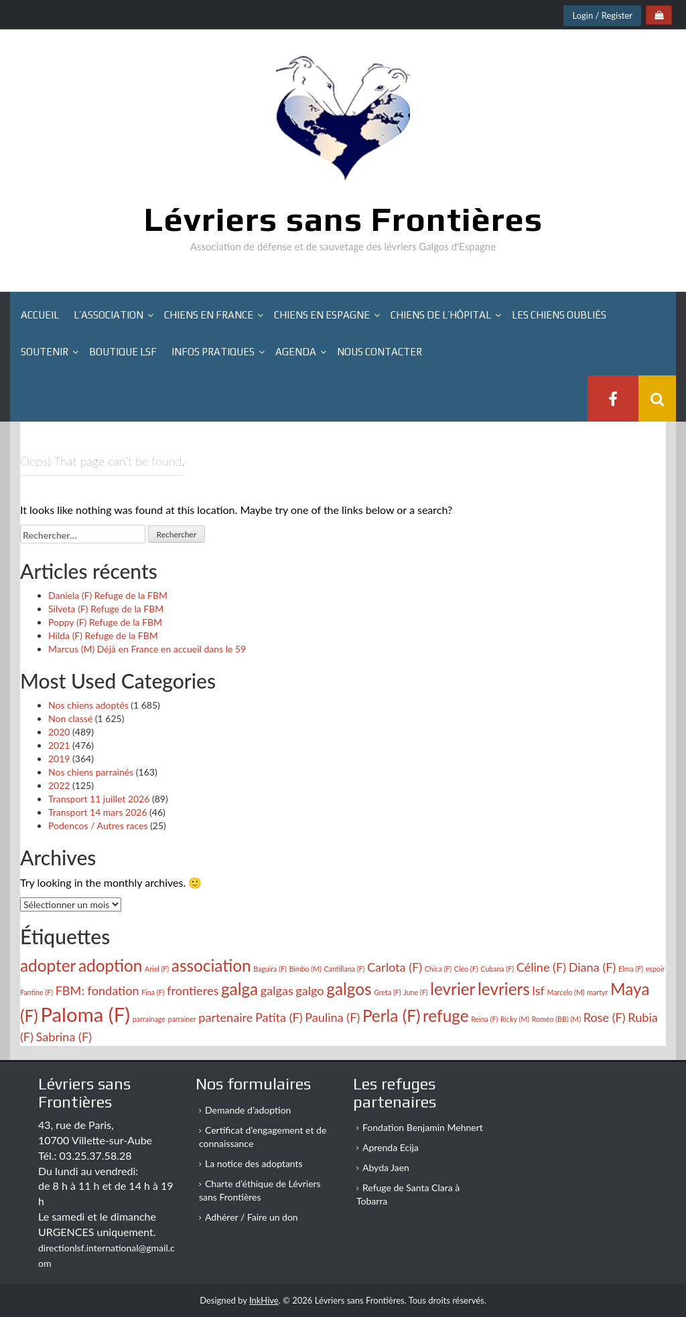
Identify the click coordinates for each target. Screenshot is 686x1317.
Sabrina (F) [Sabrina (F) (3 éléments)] (64, 1036)
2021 (59, 745)
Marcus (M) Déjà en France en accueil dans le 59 (147, 648)
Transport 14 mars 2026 (97, 812)
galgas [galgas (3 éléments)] (277, 990)
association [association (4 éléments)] (211, 965)
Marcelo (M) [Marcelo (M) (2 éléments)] (566, 992)
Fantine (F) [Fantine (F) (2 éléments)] (36, 992)
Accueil (40, 315)
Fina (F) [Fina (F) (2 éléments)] (152, 992)
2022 (59, 785)
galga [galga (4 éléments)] (239, 988)
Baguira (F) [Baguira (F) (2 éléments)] (270, 968)
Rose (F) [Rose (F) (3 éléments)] (605, 1017)
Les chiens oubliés (559, 315)
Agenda (295, 351)
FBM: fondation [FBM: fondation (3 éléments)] (97, 990)
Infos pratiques (213, 351)
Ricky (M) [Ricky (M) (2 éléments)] (514, 1019)
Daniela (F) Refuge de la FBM (107, 595)
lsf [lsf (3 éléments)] (538, 990)
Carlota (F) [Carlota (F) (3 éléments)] (394, 967)
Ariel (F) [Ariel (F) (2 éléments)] (157, 968)
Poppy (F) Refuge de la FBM (105, 622)
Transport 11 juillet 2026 (98, 798)
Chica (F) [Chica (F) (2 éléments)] (438, 968)
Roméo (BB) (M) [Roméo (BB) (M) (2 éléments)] (556, 1019)
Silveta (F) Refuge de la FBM (105, 608)
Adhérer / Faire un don (251, 1217)
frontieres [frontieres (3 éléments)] (192, 990)
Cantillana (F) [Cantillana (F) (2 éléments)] (344, 968)
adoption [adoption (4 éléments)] (110, 965)
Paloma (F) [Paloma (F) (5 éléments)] (85, 1014)
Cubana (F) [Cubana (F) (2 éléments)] (497, 968)
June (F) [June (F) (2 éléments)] (415, 992)
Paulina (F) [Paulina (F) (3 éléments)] (332, 1017)
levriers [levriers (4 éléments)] (504, 988)
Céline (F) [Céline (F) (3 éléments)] (541, 967)
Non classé (70, 718)
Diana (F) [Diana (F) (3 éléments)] (592, 967)
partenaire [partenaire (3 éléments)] (225, 1017)
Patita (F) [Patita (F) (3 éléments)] (279, 1017)
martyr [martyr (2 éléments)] (597, 992)
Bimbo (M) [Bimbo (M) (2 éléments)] (305, 968)
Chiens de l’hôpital (441, 315)
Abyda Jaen (385, 1167)
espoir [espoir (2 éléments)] (655, 968)
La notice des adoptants (254, 1163)
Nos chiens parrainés (90, 772)
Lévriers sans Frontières (343, 218)
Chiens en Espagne (322, 315)
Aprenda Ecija (390, 1147)
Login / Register (602, 15)
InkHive (264, 1300)
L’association (108, 315)
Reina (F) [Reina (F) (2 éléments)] (484, 1019)
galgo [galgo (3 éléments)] (309, 990)
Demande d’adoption (248, 1110)
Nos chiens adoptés (88, 705)
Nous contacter (379, 351)
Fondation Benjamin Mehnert (422, 1127)
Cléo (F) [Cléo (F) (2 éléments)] (466, 968)
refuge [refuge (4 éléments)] (446, 1015)
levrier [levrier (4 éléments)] (452, 988)
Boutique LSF (123, 351)
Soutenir (44, 351)
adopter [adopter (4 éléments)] (48, 965)
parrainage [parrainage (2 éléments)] (149, 1019)
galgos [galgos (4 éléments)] (348, 988)
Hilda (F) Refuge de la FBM (103, 635)
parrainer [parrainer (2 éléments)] (181, 1019)
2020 (59, 731)
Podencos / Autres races (98, 825)
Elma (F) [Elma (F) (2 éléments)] (630, 968)
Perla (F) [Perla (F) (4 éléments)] (391, 1015)
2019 (59, 758)
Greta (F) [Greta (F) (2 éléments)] (387, 992)
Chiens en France (208, 315)
